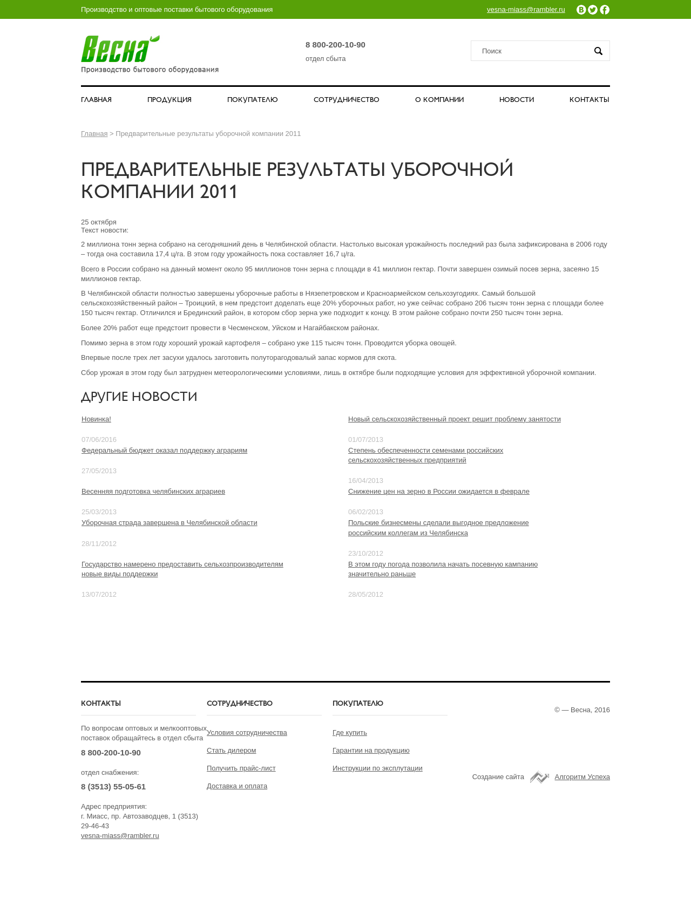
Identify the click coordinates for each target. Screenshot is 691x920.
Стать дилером (231, 750)
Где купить (350, 732)
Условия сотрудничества (247, 732)
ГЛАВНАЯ (96, 100)
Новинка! (96, 419)
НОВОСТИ (516, 100)
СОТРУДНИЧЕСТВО (347, 100)
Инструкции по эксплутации (378, 768)
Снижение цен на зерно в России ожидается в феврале (439, 491)
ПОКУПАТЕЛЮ (252, 100)
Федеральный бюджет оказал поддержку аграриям (164, 450)
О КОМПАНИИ (439, 100)
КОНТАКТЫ (589, 100)
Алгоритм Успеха (582, 777)
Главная (94, 134)
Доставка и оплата (237, 786)
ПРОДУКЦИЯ (169, 100)
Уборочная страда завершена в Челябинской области (170, 523)
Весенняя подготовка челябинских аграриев (153, 491)
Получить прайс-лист (241, 768)
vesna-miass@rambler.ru (526, 9)
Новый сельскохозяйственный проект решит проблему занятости (454, 419)
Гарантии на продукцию (371, 750)
